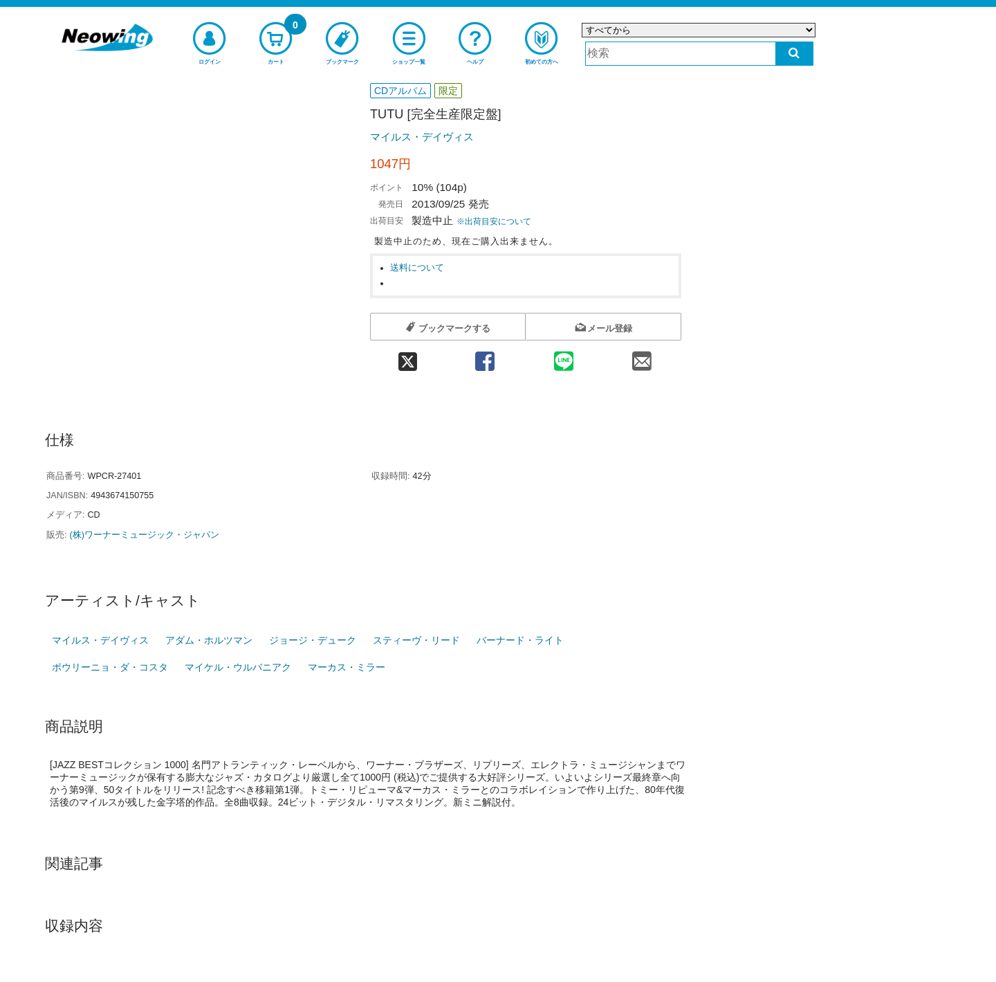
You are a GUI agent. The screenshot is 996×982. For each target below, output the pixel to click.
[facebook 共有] (484, 356)
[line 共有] (563, 356)
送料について (417, 268)
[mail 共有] (641, 356)
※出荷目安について (493, 221)
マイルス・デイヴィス (422, 137)
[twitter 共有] (407, 356)
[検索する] (794, 54)
